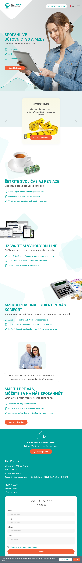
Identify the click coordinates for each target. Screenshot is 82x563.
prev (6, 122)
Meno (9, 511)
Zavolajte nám (42, 452)
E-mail (9, 519)
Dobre (76, 559)
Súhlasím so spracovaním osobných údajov (24, 547)
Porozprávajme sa (58, 6)
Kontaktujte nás (14, 68)
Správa (10, 535)
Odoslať (41, 552)
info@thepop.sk (11, 492)
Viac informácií (65, 559)
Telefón (10, 527)
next (76, 122)
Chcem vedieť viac (41, 137)
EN (73, 6)
